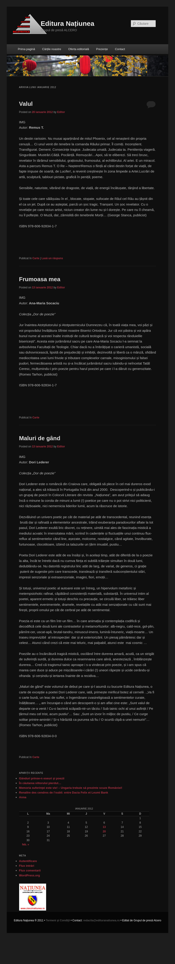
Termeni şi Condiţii (58, 920)
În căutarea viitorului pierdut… (40, 783)
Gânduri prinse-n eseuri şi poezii (42, 778)
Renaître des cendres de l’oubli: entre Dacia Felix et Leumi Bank (63, 792)
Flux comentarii (30, 870)
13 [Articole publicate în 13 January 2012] (104, 827)
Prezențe (102, 49)
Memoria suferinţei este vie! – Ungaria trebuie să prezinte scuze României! (70, 787)
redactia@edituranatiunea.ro (101, 920)
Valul (26, 103)
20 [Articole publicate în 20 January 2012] (104, 831)
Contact (120, 49)
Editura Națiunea (67, 23)
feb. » (25, 844)
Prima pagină (26, 49)
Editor (61, 112)
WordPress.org (29, 875)
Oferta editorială (78, 49)
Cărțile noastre (51, 49)
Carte (35, 258)
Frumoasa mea (40, 279)
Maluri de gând (39, 438)
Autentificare (28, 861)
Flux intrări (26, 865)
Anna (23, 797)
